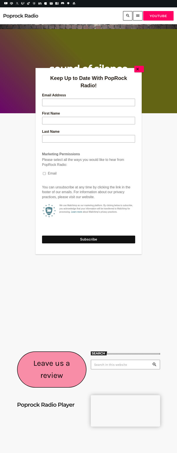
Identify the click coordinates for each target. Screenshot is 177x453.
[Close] (139, 69)
